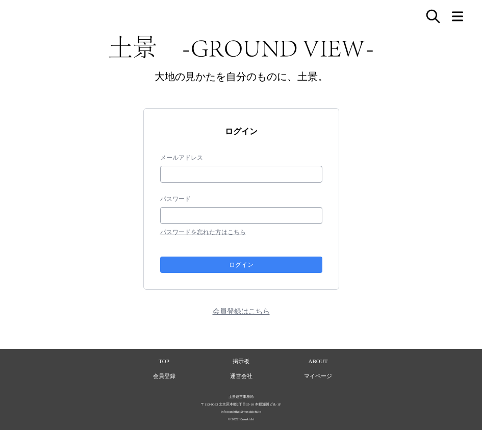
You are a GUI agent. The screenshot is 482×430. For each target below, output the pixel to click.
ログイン (241, 264)
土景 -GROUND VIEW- (241, 47)
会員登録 (164, 376)
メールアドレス (181, 158)
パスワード (175, 199)
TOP (164, 361)
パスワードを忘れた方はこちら (203, 232)
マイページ (318, 376)
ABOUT (318, 361)
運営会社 (241, 376)
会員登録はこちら (241, 311)
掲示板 (241, 361)
